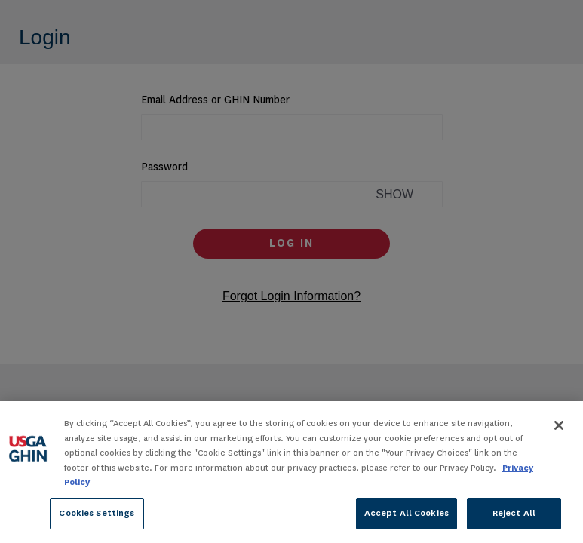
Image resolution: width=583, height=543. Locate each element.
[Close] (558, 427)
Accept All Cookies (406, 515)
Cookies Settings (96, 515)
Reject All (513, 515)
